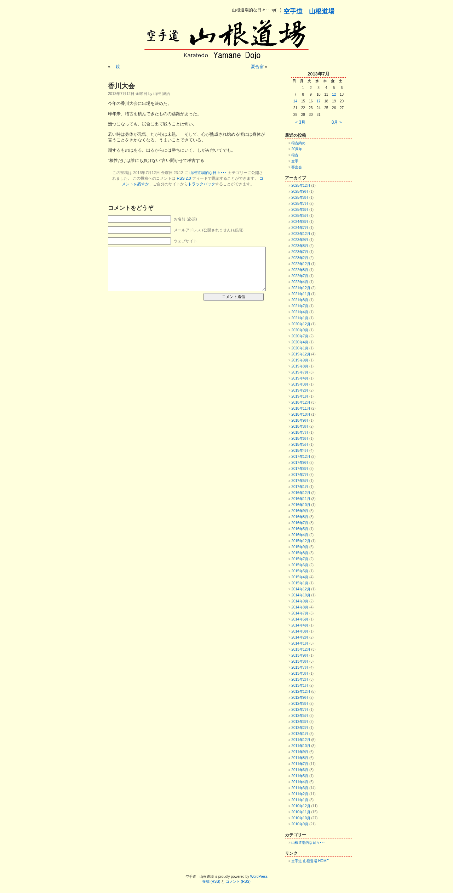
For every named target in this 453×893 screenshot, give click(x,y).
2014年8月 (299, 607)
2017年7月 (299, 475)
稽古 (294, 155)
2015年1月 (299, 583)
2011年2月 (299, 794)
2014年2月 (299, 637)
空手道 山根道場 (308, 11)
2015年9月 (299, 547)
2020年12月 (300, 324)
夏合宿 (255, 66)
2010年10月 (300, 818)
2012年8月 (299, 704)
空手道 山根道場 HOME (310, 861)
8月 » (337, 122)
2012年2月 (299, 728)
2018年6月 (299, 438)
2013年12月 (300, 649)
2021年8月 (299, 300)
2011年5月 (299, 776)
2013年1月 (299, 685)
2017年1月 (299, 487)
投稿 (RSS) (211, 881)
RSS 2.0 (184, 178)
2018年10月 (300, 414)
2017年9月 (299, 463)
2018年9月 (299, 420)
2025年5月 (299, 216)
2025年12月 (300, 185)
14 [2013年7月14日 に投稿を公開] (295, 101)
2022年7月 (299, 276)
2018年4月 (299, 451)
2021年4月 (299, 312)
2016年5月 (299, 529)
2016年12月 (300, 493)
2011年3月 (299, 788)
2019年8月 (299, 366)
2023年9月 (299, 240)
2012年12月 (300, 691)
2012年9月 (299, 698)
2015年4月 (299, 577)
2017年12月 (300, 457)
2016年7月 (299, 523)
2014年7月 (299, 613)
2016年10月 (300, 505)
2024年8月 (299, 222)
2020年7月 (299, 336)
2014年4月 (299, 625)
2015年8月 (299, 553)
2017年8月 (299, 469)
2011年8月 (299, 758)
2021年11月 (300, 294)
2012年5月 (299, 716)
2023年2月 (299, 258)
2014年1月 (299, 643)
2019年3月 (299, 384)
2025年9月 (299, 191)
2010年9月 (299, 824)
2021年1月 (299, 318)
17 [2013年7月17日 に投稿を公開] (318, 101)
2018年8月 (299, 426)
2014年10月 (300, 595)
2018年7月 (299, 432)
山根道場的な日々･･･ (208, 172)
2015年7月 (299, 559)
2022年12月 (300, 264)
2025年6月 (299, 210)
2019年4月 (299, 378)
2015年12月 (300, 541)
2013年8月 (299, 661)
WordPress (259, 876)
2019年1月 (299, 396)
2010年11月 (300, 812)
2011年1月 (299, 800)
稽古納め (298, 143)
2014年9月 (299, 601)
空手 (294, 161)
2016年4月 (299, 535)
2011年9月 (299, 752)
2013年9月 (299, 655)
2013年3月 (299, 673)
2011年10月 (300, 746)
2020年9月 (299, 330)
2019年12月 (300, 354)
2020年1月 (299, 348)
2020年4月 (299, 342)
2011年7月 (299, 764)
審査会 (296, 167)
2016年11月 (300, 499)
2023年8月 (299, 246)
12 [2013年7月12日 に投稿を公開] (334, 94)
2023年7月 (299, 252)
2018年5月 (299, 444)
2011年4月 (299, 782)
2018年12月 (300, 402)
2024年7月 (299, 228)
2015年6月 (299, 565)
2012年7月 (299, 710)
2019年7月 (299, 372)
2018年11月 (300, 408)
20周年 (296, 149)
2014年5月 (299, 619)
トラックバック (201, 184)
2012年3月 (299, 722)
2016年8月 (299, 517)
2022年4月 (299, 282)
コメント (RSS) (238, 881)
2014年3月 (299, 631)
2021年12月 (300, 288)
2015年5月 (299, 571)
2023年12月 (300, 234)
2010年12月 (300, 806)
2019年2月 (299, 390)
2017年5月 (299, 481)
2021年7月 (299, 306)
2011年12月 (300, 740)
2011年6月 (299, 770)
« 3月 (301, 122)
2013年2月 (299, 679)
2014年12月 (300, 589)
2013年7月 (299, 667)
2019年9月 (299, 360)
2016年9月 (299, 511)
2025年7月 (299, 204)
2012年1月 (299, 734)
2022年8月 (299, 270)
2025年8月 (299, 198)
